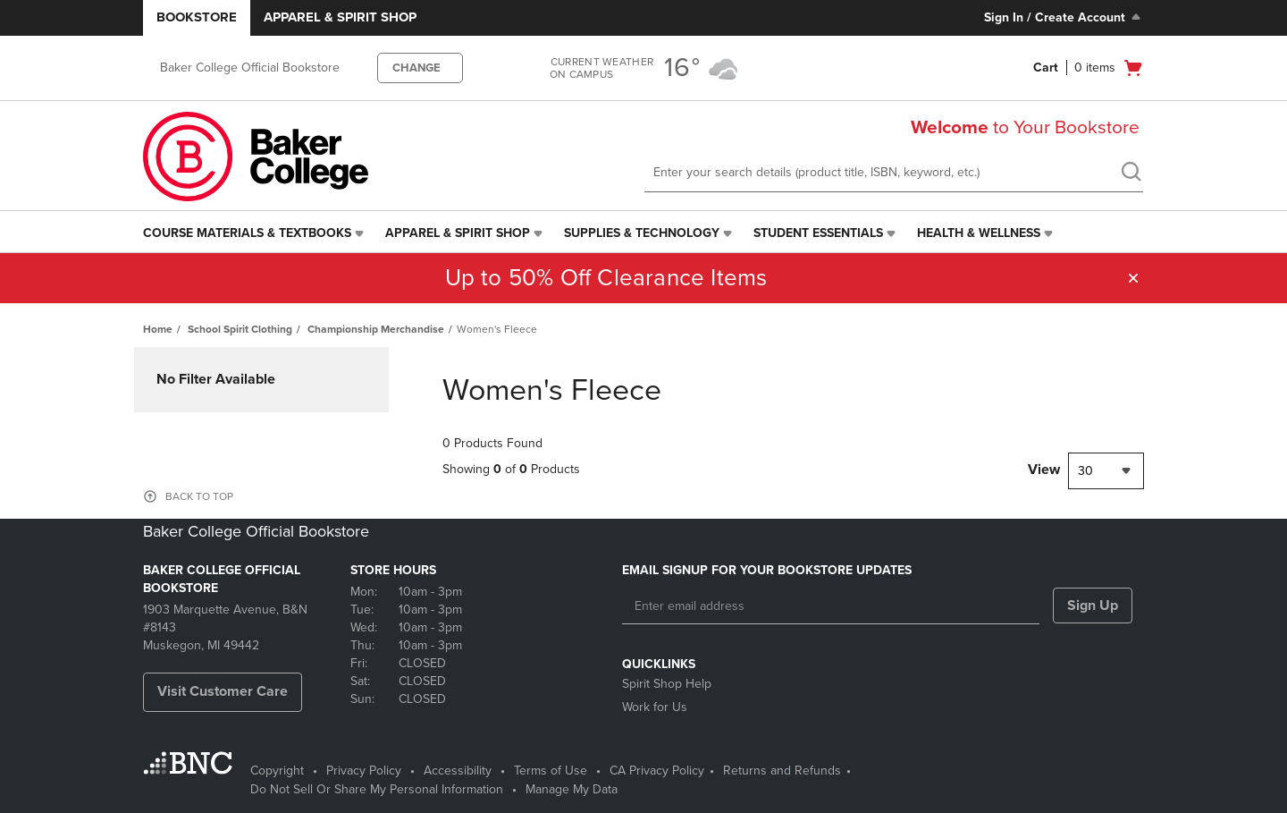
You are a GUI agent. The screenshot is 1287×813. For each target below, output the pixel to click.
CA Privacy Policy (657, 770)
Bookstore (196, 17)
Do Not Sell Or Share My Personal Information (376, 789)
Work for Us (654, 707)
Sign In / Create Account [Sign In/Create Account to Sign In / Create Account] (1064, 17)
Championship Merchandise (375, 329)
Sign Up (1092, 605)
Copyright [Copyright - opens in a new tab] (277, 770)
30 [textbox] (1085, 470)
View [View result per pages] (1044, 469)
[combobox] (1106, 471)
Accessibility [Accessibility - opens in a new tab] (458, 770)
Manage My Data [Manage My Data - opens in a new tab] (572, 789)
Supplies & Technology (641, 233)
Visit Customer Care (222, 691)
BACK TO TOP (199, 496)
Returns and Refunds (782, 770)
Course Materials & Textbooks (247, 233)
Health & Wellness (978, 233)
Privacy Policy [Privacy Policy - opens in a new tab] (363, 770)
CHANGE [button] (416, 68)
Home (157, 329)
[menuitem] (255, 233)
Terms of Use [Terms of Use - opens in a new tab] (550, 770)
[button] (1133, 278)
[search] (1130, 173)
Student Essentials (818, 233)
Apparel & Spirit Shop (340, 17)
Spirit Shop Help (666, 683)
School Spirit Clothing (240, 329)
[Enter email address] (830, 606)
